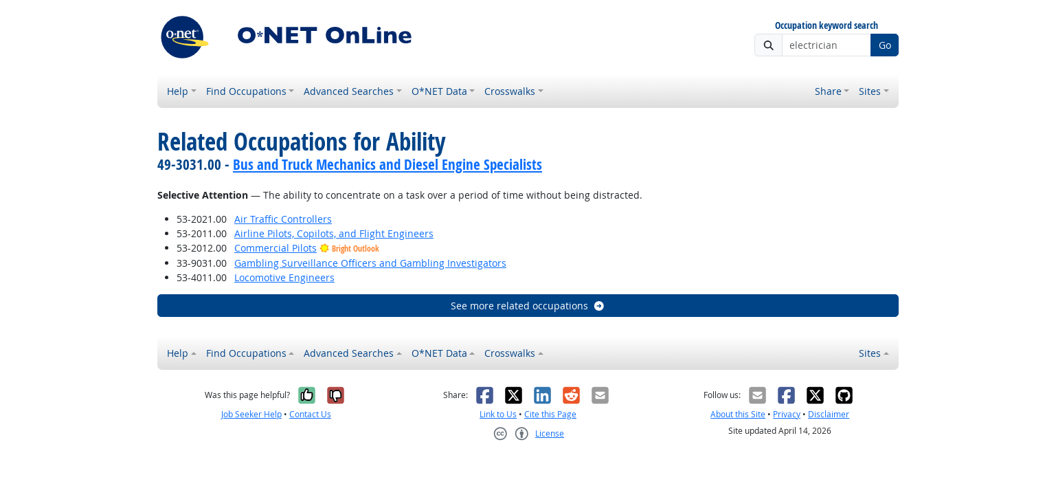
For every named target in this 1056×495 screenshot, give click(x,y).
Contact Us (310, 414)
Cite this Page (550, 414)
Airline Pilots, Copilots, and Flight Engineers (334, 233)
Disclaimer (828, 414)
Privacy (786, 414)
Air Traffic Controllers (283, 219)
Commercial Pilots (275, 247)
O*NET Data (439, 91)
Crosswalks (509, 91)
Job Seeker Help (251, 414)
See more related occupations (528, 305)
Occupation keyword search (826, 26)
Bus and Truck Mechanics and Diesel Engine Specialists (387, 164)
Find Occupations (246, 91)
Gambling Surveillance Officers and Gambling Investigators (370, 263)
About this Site (737, 414)
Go (885, 45)
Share (828, 91)
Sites (870, 91)
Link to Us (498, 414)
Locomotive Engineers (284, 277)
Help (177, 91)
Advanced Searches (349, 91)
